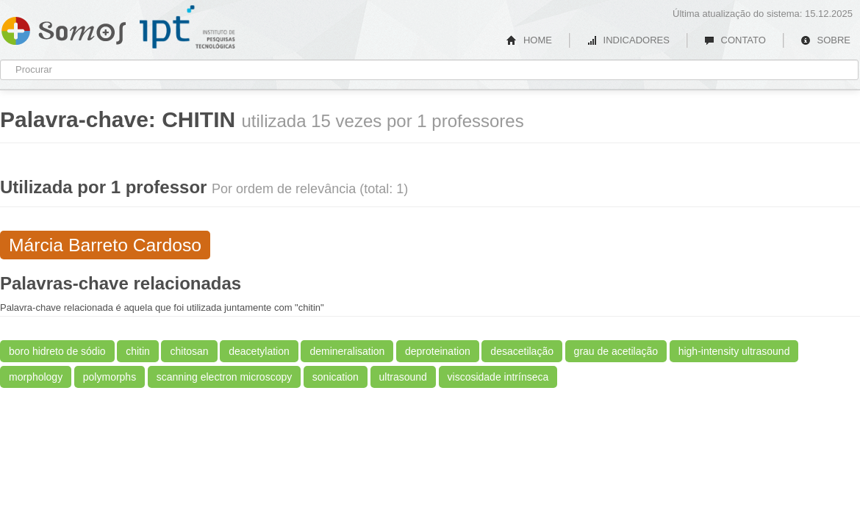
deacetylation (259, 351)
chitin (138, 351)
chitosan (189, 351)
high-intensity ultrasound (734, 351)
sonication (335, 377)
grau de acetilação (616, 351)
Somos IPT (63, 27)
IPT (187, 27)
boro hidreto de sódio (57, 351)
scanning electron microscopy (224, 377)
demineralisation (346, 351)
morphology (35, 377)
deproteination (437, 351)
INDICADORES (628, 40)
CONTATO (735, 40)
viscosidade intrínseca (498, 377)
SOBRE (825, 40)
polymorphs (109, 377)
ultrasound (403, 377)
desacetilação (521, 351)
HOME (529, 40)
